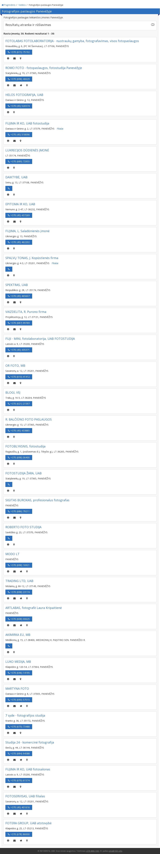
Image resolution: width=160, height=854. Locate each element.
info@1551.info (115, 851)
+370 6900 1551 (92, 851)
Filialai (60, 128)
